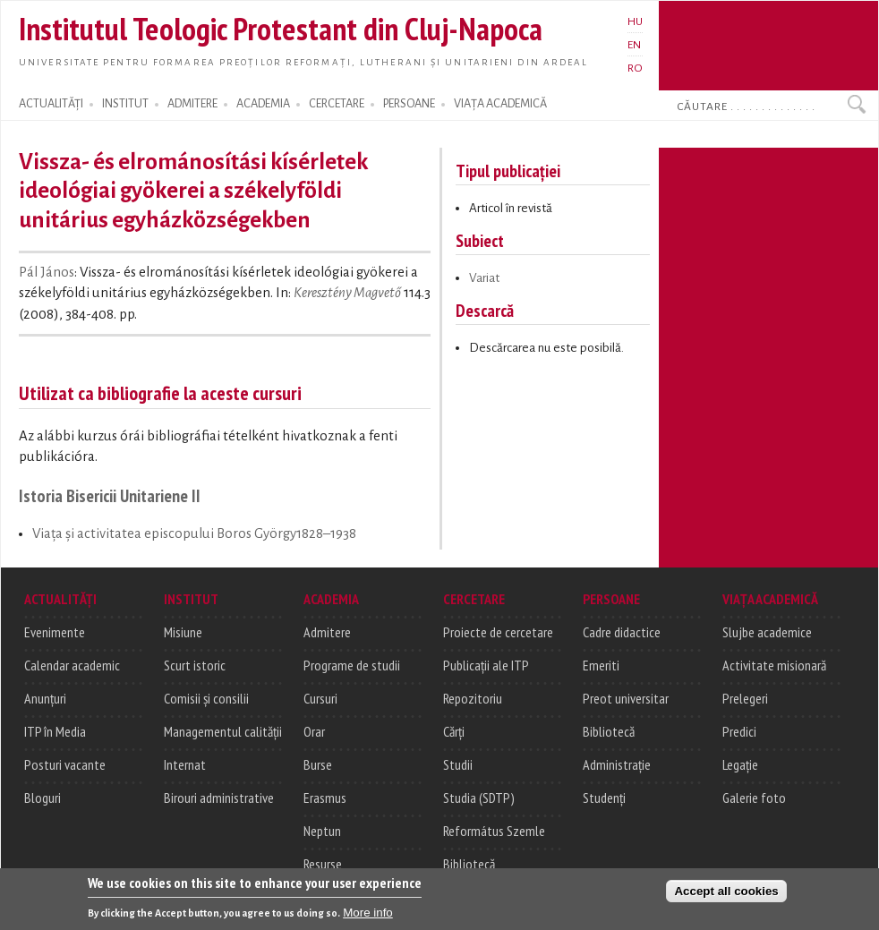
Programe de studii (351, 665)
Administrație (617, 764)
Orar (314, 731)
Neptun (322, 831)
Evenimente (54, 632)
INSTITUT (125, 104)
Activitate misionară (774, 665)
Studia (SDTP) (479, 797)
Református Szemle (494, 831)
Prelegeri (745, 698)
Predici (739, 731)
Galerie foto (754, 797)
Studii (458, 764)
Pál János (46, 272)
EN (634, 44)
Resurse (322, 864)
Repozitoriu (472, 698)
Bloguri (42, 797)
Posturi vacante (65, 764)
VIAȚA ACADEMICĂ (500, 104)
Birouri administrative (219, 797)
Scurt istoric (195, 665)
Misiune (183, 632)
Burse (317, 764)
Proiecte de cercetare (498, 632)
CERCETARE (336, 104)
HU (635, 21)
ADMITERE (192, 104)
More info (368, 913)
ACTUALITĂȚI (51, 104)
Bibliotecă (469, 864)
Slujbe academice (767, 632)
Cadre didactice (622, 632)
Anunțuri (45, 698)
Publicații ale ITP (486, 665)
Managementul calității (223, 731)
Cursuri (320, 698)
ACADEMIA (263, 104)
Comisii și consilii (206, 698)
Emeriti (601, 665)
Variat (484, 278)
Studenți (604, 797)
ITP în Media (55, 731)
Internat (185, 764)
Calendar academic (72, 665)
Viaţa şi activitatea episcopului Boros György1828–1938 (194, 533)
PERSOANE (409, 104)
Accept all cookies (726, 892)
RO (635, 68)
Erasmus (324, 797)
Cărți (454, 731)
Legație (740, 764)
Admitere (327, 632)
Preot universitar (626, 698)
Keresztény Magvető (347, 293)
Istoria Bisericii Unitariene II (110, 495)
